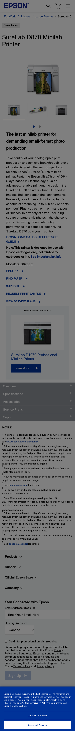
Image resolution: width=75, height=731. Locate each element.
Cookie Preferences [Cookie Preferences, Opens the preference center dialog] (38, 715)
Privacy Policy (40, 703)
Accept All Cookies (37, 725)
